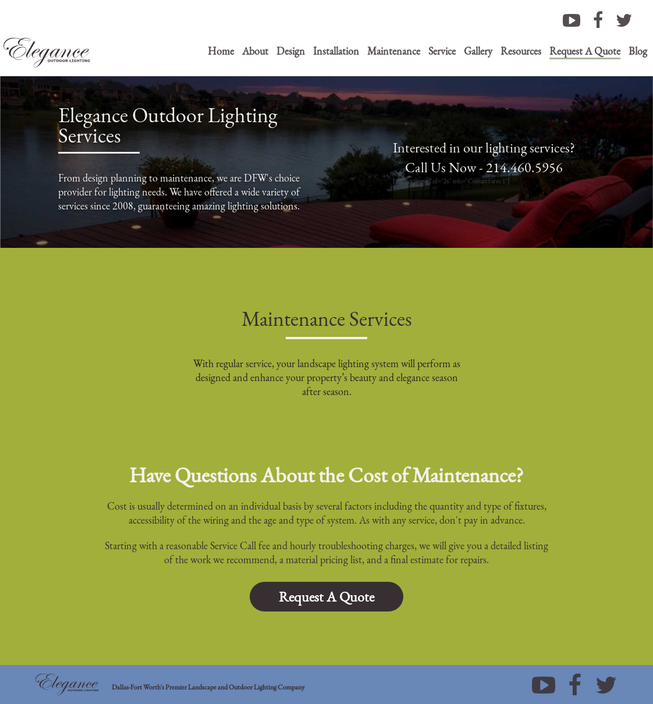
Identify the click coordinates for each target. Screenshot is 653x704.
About (255, 51)
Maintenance (393, 51)
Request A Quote (584, 51)
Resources (521, 51)
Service (442, 51)
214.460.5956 (524, 167)
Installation (336, 51)
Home (221, 51)
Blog (638, 51)
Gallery (478, 51)
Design (290, 51)
